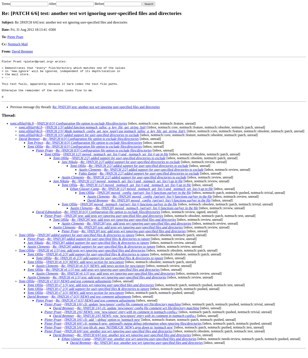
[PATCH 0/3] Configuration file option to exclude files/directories (82, 131)
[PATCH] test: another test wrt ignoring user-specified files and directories (144, 346)
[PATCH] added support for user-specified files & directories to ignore (86, 243)
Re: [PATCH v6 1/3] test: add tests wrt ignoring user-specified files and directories (103, 277)
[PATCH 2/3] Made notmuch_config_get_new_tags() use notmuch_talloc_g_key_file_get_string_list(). (115, 139)
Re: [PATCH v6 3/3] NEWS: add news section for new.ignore (103, 273)
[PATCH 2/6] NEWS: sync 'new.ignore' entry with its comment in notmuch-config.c (121, 319)
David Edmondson (48, 219)
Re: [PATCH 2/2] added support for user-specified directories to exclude (130, 169)
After (52, 4)
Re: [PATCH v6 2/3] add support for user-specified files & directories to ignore (109, 266)
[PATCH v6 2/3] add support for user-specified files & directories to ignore (97, 262)
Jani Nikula (69, 169)
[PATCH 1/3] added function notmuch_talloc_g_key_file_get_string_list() (96, 135)
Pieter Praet (15, 37)
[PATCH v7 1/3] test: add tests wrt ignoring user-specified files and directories (100, 293)
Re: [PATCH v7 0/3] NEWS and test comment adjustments (91, 304)
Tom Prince (35, 150)
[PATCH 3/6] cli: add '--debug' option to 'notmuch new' (102, 327)
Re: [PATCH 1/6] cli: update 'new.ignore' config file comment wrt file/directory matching (138, 316)
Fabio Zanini (88, 181)
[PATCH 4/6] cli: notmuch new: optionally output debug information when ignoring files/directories (133, 331)
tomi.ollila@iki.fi (22, 131)
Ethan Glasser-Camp (84, 196)
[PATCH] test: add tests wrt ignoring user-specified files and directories (113, 223)
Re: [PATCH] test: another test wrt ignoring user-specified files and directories (106, 114)
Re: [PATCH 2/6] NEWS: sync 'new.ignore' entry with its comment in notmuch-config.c (136, 323)
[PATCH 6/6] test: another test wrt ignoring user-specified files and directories (118, 339)
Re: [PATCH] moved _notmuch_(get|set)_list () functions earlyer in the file (147, 216)
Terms (6, 4)
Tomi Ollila (35, 154)
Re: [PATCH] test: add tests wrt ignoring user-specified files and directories (124, 227)
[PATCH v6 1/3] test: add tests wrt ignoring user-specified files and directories (91, 258)
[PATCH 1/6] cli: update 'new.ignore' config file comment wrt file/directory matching (122, 312)
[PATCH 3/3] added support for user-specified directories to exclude (92, 142)
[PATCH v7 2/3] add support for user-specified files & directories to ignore (97, 296)
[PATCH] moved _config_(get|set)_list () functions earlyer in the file (144, 200)
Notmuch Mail (18, 44)
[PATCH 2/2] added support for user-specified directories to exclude (119, 166)
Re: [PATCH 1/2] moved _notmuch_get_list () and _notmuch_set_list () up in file (127, 189)
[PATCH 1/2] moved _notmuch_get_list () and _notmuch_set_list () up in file (115, 162)
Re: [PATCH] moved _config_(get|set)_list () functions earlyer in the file (162, 204)
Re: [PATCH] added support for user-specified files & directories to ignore (98, 246)
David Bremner (22, 51)
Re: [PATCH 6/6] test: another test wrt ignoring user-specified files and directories (134, 343)
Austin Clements (90, 177)
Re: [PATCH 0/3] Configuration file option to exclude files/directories (91, 146)
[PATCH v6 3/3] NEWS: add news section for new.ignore (85, 269)
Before (99, 4)
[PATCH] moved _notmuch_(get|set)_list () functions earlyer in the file (128, 212)
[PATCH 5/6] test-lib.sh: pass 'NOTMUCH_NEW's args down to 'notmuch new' (118, 335)
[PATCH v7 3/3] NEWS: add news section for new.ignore (85, 300)
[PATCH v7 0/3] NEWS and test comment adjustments (74, 289)
